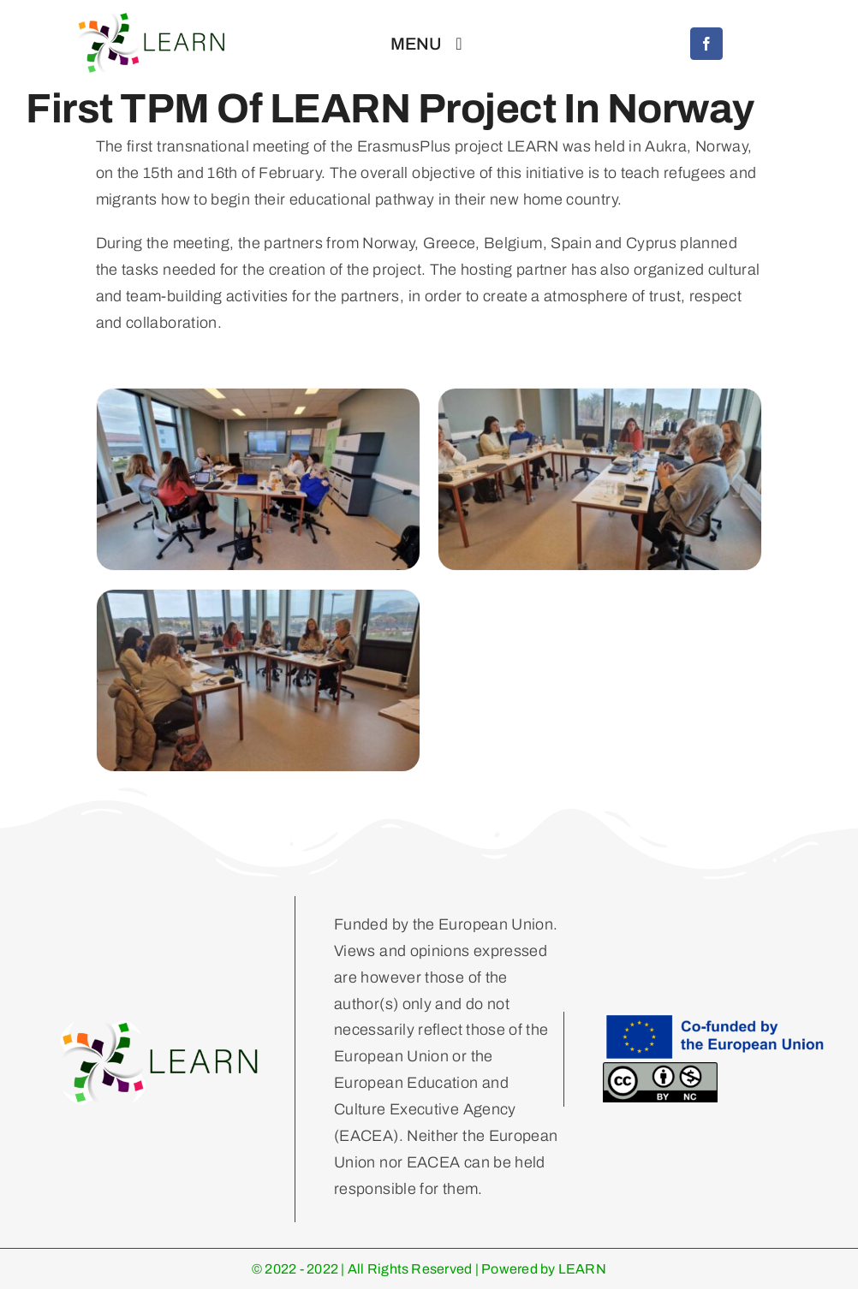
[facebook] (706, 43)
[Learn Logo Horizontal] (160, 1024)
